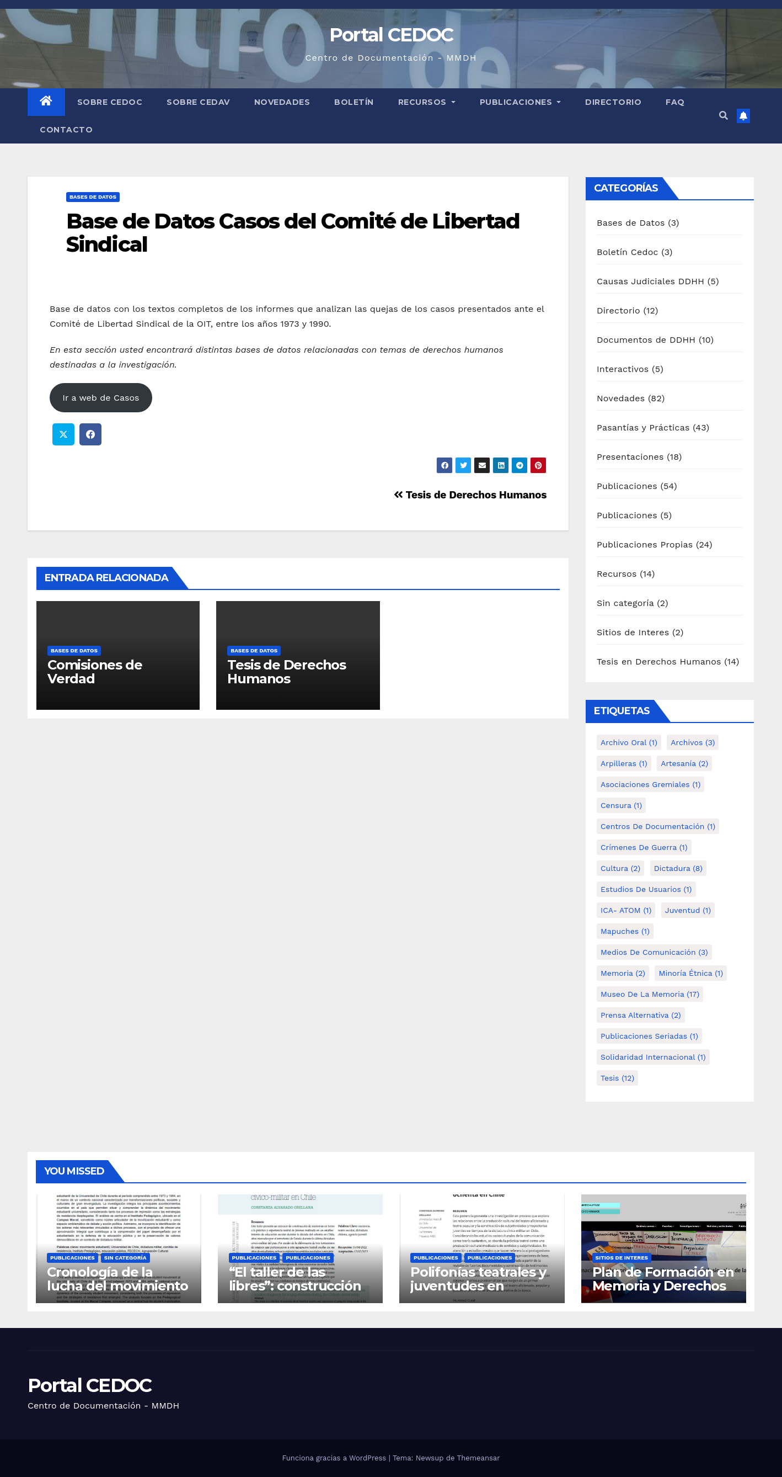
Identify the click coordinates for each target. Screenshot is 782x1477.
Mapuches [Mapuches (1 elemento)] (625, 931)
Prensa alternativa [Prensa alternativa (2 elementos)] (641, 1015)
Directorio (613, 102)
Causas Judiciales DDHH (650, 281)
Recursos (427, 102)
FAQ (675, 102)
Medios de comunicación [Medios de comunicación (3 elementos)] (654, 952)
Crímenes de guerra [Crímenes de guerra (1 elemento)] (644, 847)
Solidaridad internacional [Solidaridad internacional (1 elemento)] (653, 1057)
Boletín (354, 102)
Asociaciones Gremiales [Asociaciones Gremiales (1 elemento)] (650, 784)
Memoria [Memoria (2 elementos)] (623, 973)
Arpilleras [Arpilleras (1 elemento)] (624, 763)
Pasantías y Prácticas (643, 427)
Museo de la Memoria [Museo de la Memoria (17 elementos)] (650, 994)
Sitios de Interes (633, 632)
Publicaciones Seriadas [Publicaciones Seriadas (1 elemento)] (649, 1036)
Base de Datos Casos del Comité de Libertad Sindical (292, 232)
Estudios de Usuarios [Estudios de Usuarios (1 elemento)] (646, 889)
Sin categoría (625, 603)
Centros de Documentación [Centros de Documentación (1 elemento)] (658, 826)
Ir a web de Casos (100, 397)
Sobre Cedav (198, 102)
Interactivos (623, 369)
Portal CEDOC (391, 34)
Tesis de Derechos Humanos (470, 494)
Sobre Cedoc (110, 102)
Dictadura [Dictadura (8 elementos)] (678, 868)
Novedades (282, 102)
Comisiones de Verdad (94, 672)
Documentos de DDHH (646, 339)
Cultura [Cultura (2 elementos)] (620, 868)
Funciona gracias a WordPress (335, 1458)
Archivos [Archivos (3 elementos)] (693, 742)
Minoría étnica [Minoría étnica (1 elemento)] (690, 973)
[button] (723, 115)
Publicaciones (520, 102)
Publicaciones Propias (645, 544)
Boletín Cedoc (627, 252)
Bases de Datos (92, 197)
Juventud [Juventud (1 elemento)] (688, 910)
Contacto (66, 130)
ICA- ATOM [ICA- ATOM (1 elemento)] (626, 910)
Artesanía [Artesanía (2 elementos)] (684, 763)
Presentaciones (630, 456)
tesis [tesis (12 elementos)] (617, 1078)
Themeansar (478, 1458)
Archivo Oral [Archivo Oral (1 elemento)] (629, 742)
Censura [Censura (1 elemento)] (621, 805)
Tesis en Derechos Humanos (659, 661)
